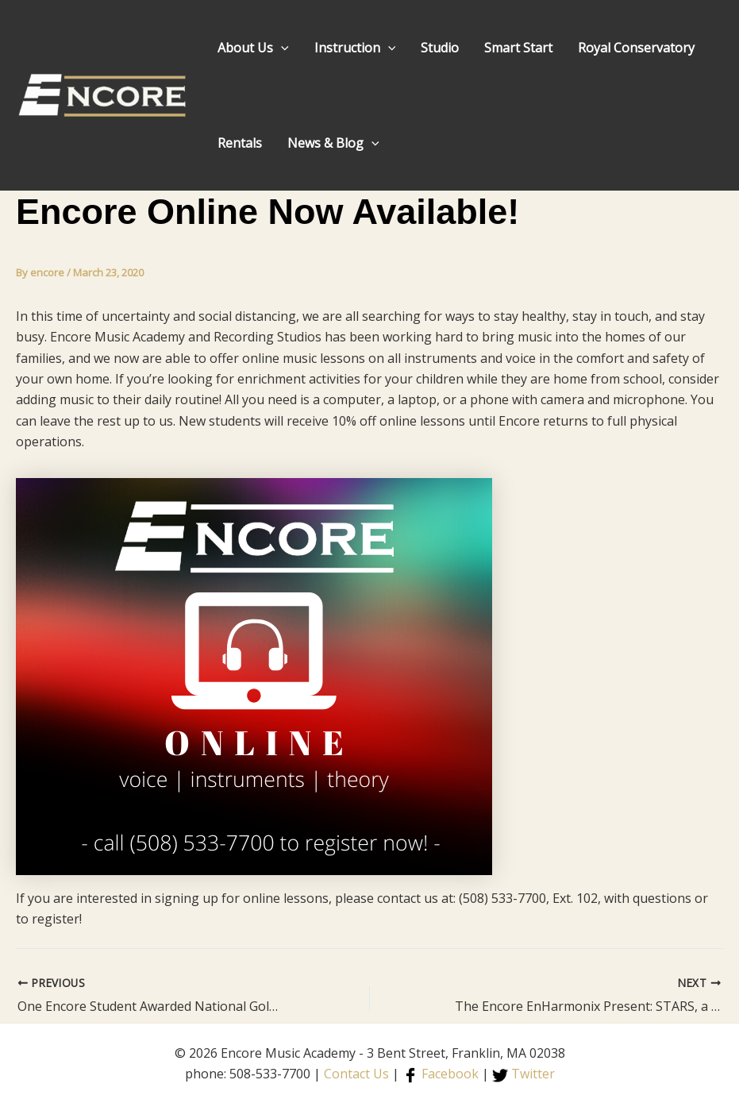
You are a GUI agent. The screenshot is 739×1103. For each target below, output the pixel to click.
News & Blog (333, 143)
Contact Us (356, 1073)
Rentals (239, 143)
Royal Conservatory (636, 47)
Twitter (523, 1073)
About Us (253, 47)
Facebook (440, 1073)
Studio (440, 47)
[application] (281, 47)
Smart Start (518, 47)
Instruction (355, 47)
